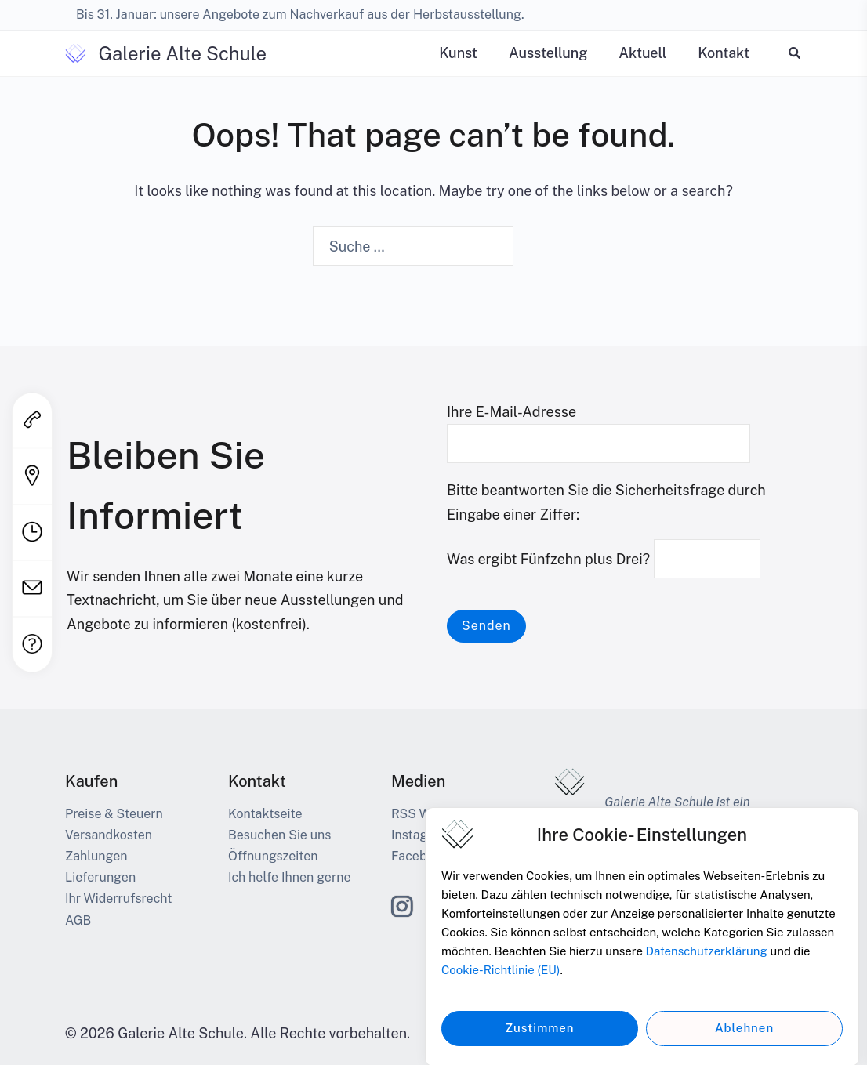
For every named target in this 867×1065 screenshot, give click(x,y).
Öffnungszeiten (273, 856)
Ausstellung (548, 53)
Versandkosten (108, 835)
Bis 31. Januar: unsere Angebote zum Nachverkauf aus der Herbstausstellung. (300, 14)
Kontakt (723, 53)
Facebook (419, 856)
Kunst (458, 53)
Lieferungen (100, 877)
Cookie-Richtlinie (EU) (500, 981)
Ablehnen (744, 1039)
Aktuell (642, 53)
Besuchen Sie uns (279, 835)
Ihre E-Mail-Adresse (598, 428)
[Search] (535, 247)
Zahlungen (96, 856)
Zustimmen (539, 1039)
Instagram (420, 835)
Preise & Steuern (114, 813)
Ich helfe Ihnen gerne (289, 877)
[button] (795, 52)
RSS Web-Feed (435, 813)
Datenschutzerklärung (706, 962)
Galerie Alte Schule (182, 53)
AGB (78, 920)
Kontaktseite (265, 813)
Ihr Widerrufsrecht (118, 898)
